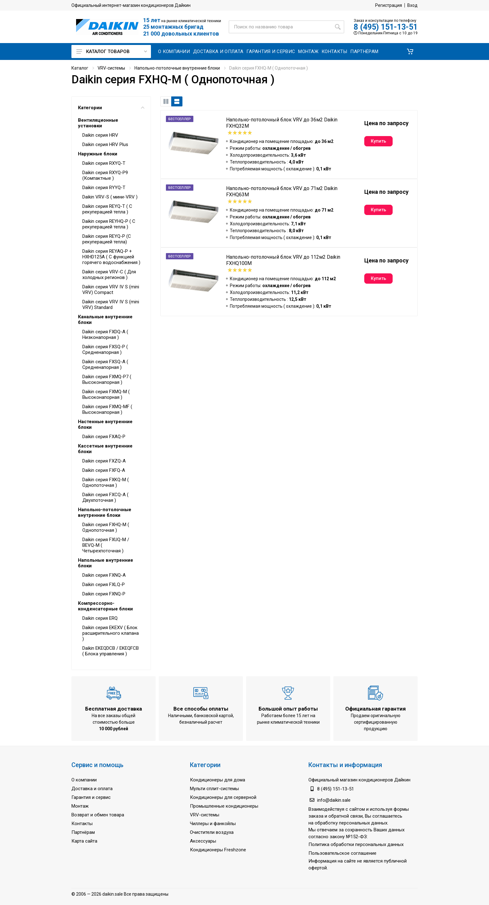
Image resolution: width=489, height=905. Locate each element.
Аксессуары (203, 841)
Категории (111, 107)
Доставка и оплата (92, 788)
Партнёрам (83, 832)
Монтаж (80, 806)
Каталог (79, 68)
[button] (410, 51)
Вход (412, 5)
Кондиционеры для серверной (223, 797)
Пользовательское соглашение (342, 853)
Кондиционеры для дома (217, 780)
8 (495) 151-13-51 (386, 27)
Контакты (82, 823)
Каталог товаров (111, 51)
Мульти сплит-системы (214, 788)
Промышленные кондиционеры (224, 806)
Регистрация (388, 5)
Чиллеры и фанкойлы (213, 823)
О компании (84, 780)
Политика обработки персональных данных (356, 844)
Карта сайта (84, 841)
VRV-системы (111, 68)
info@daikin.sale (334, 800)
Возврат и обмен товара (97, 815)
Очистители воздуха (212, 832)
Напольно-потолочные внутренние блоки (177, 68)
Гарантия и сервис (91, 797)
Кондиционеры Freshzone (218, 850)
